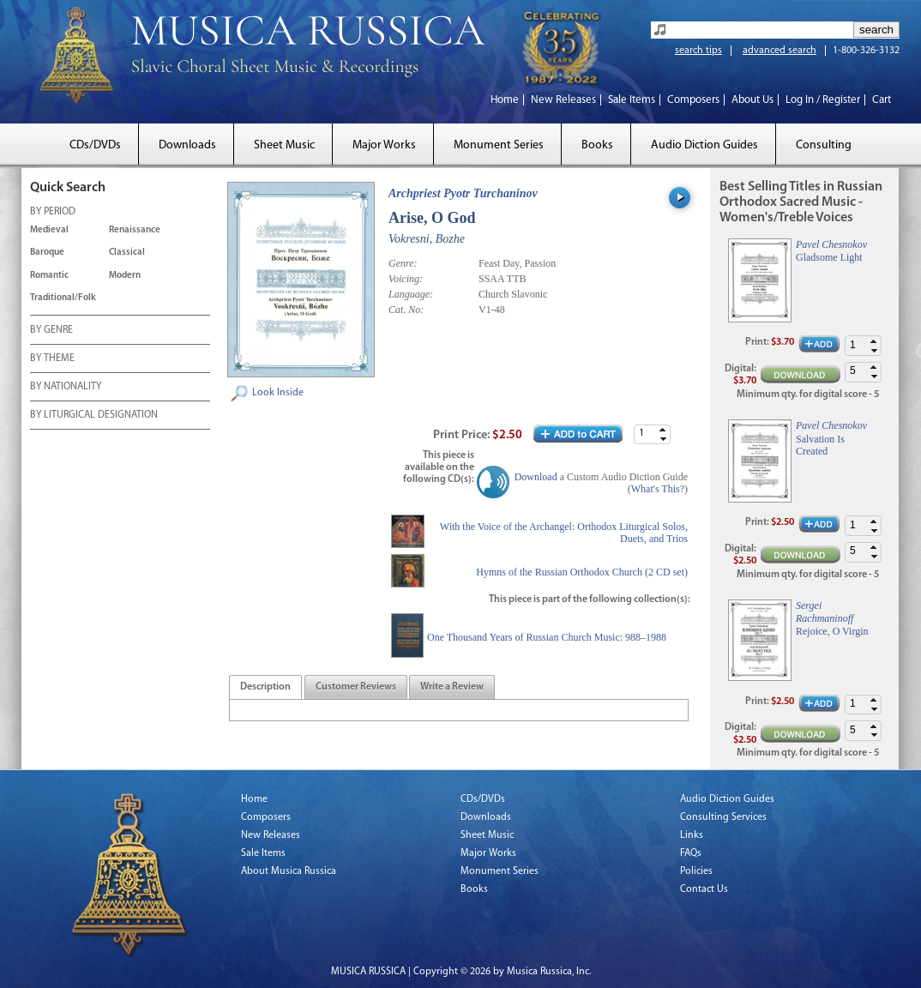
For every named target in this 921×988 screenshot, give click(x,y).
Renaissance (134, 230)
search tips (698, 50)
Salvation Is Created (820, 445)
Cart (881, 99)
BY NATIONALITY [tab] (65, 388)
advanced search (779, 50)
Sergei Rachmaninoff (824, 611)
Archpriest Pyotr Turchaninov (463, 193)
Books (597, 145)
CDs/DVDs (95, 145)
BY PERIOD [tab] (52, 213)
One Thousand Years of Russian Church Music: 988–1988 (546, 637)
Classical (127, 252)
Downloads (187, 145)
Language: (410, 294)
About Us (752, 99)
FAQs (690, 853)
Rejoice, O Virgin (832, 631)
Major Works (384, 145)
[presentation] (265, 688)
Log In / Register (823, 99)
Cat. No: (406, 310)
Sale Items (631, 99)
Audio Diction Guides (704, 145)
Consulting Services (723, 817)
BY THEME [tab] (52, 359)
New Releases (563, 99)
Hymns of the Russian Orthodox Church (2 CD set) (582, 572)
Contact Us (704, 889)
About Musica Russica (288, 871)
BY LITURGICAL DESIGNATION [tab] (94, 416)
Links (691, 835)
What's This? (657, 489)
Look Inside (278, 393)
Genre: (403, 263)
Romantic (49, 275)
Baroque (47, 252)
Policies (696, 871)
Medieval (49, 230)
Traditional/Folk (63, 298)
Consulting (824, 145)
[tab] (265, 687)
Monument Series (499, 145)
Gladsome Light (829, 257)
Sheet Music (284, 145)
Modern (125, 275)
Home (505, 99)
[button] (663, 430)
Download (536, 477)
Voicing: (405, 279)
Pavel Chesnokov (831, 244)
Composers (693, 99)
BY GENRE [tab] (51, 331)
